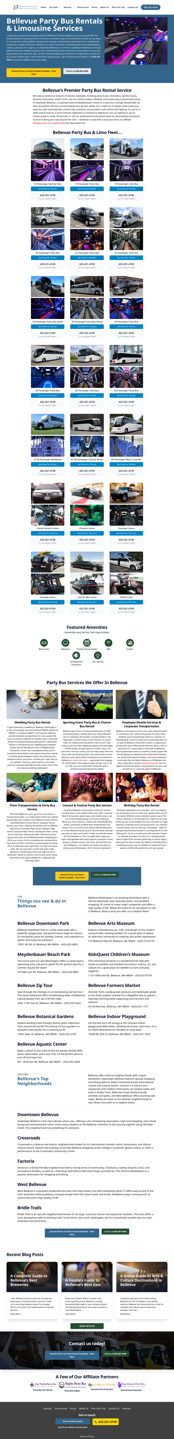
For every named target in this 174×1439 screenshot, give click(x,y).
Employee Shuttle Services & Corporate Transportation (141, 724)
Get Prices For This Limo (51, 534)
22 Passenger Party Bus (87, 252)
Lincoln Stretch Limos (48, 528)
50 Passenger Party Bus (126, 390)
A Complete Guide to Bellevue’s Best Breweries (28, 1280)
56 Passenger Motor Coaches (126, 459)
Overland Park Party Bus (102, 1389)
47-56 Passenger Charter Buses (87, 459)
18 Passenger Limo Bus (126, 183)
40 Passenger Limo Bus (87, 390)
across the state (79, 760)
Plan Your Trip (118, 7)
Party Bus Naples (72, 1390)
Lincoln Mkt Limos (87, 597)
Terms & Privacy (87, 1436)
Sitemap (126, 1408)
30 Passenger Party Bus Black (48, 321)
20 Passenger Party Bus (48, 252)
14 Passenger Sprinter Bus (47, 183)
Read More (15, 1314)
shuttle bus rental (149, 763)
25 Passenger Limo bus (126, 252)
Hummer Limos (126, 528)
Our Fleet (55, 7)
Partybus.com (40, 123)
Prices (94, 7)
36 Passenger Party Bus (48, 390)
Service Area (83, 7)
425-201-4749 (151, 7)
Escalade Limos (48, 597)
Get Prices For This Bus (52, 189)
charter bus (59, 123)
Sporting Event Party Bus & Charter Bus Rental (87, 724)
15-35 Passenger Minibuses (48, 459)
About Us (104, 7)
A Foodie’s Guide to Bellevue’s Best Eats (83, 1282)
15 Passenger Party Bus (87, 183)
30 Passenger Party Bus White (87, 321)
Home (43, 7)
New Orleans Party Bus (131, 1390)
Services (69, 7)
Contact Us (133, 7)
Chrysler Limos (87, 528)
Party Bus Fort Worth (42, 1390)
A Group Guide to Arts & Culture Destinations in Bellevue (141, 1280)
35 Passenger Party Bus (126, 321)
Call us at (77, 71)
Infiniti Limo (126, 597)
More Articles (86, 1326)
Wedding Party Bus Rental (32, 722)
